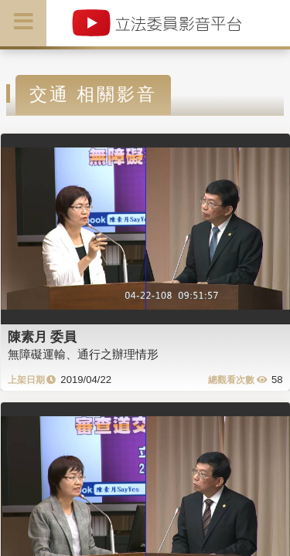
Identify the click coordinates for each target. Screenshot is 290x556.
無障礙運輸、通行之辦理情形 (83, 354)
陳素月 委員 (42, 337)
